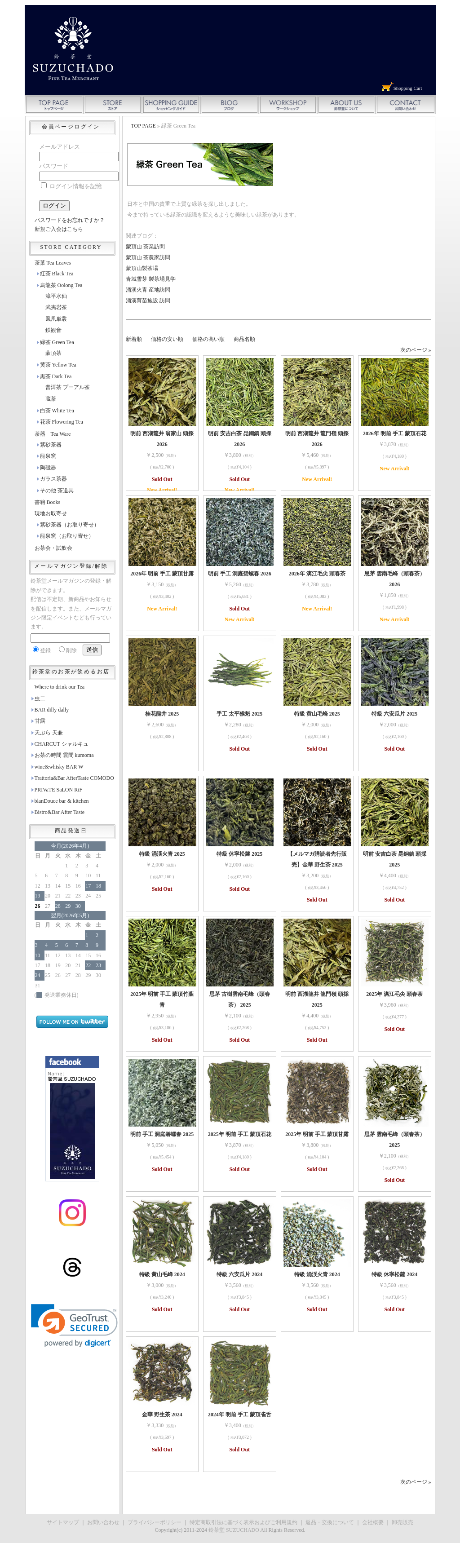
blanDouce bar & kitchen (62, 801)
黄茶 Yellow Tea (58, 365)
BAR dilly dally (52, 710)
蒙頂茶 (53, 353)
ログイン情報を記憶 (71, 186)
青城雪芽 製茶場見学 (151, 279)
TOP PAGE (143, 126)
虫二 (40, 698)
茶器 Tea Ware (53, 434)
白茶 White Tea (57, 410)
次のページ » (415, 350)
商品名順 (244, 339)
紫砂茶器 (51, 445)
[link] (74, 1325)
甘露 (40, 721)
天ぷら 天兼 (49, 732)
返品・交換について (329, 1522)
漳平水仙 (56, 296)
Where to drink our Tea (60, 687)
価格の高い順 (208, 339)
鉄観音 (53, 330)
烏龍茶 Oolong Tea (61, 285)
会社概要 (373, 1522)
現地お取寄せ (51, 513)
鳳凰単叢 (56, 319)
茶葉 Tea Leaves (53, 263)
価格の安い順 (167, 339)
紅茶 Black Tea (57, 273)
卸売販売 (402, 1522)
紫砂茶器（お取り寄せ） (69, 525)
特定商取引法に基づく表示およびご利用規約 (243, 1522)
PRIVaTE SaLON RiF (59, 790)
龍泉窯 (48, 456)
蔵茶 (50, 399)
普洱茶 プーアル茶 (67, 387)
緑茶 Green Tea (57, 342)
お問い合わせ (103, 1522)
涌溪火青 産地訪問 (148, 290)
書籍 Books (48, 502)
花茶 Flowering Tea (61, 422)
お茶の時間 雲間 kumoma (64, 755)
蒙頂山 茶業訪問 (145, 246)
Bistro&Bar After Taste (60, 812)
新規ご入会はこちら (59, 229)
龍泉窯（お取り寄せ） (67, 536)
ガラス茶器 (53, 479)
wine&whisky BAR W (59, 767)
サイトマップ (63, 1522)
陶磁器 (48, 467)
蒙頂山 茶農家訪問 (148, 257)
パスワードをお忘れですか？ (70, 220)
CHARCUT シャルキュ (61, 744)
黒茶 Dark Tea (56, 376)
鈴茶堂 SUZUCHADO (233, 1530)
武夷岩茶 (56, 307)
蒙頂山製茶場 (142, 268)
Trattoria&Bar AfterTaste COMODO (74, 778)
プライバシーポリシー (154, 1522)
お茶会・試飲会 (53, 548)
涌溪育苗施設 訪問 (148, 300)
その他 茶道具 (57, 490)
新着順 (134, 339)
